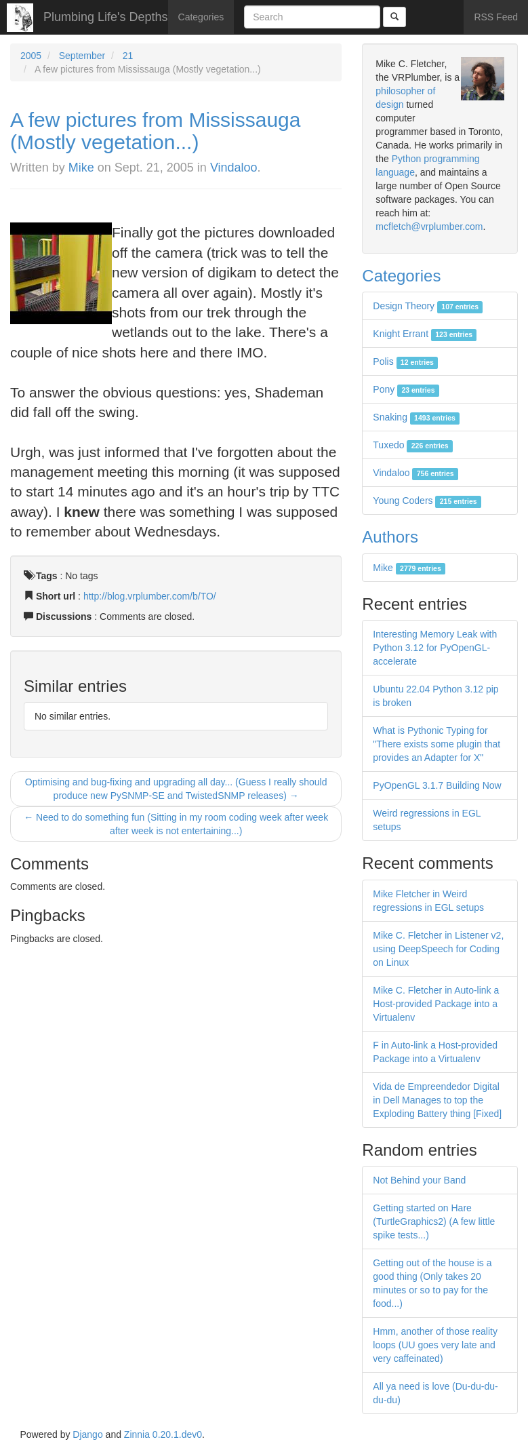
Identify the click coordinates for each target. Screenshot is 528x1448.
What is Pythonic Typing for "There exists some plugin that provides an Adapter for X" (436, 744)
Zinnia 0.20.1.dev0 (163, 1434)
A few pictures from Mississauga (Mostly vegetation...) (155, 131)
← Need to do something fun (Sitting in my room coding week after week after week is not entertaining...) (176, 824)
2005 (30, 55)
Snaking (416, 417)
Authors (390, 537)
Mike (81, 167)
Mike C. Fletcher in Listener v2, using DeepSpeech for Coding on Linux (438, 949)
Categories (201, 17)
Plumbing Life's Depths (105, 17)
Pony (406, 389)
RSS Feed (496, 17)
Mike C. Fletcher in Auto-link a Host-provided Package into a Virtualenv (436, 1004)
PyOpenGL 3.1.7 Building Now (437, 785)
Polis (405, 361)
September (82, 55)
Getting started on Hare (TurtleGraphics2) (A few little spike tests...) (434, 1221)
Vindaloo (234, 167)
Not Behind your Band (419, 1180)
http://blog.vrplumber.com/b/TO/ (149, 596)
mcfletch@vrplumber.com (429, 226)
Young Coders (427, 500)
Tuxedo (413, 444)
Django (87, 1434)
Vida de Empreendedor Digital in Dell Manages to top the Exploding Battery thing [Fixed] (437, 1100)
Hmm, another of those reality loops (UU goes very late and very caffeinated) (435, 1345)
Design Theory (428, 305)
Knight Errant (424, 333)
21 (128, 55)
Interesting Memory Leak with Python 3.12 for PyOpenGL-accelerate (435, 648)
